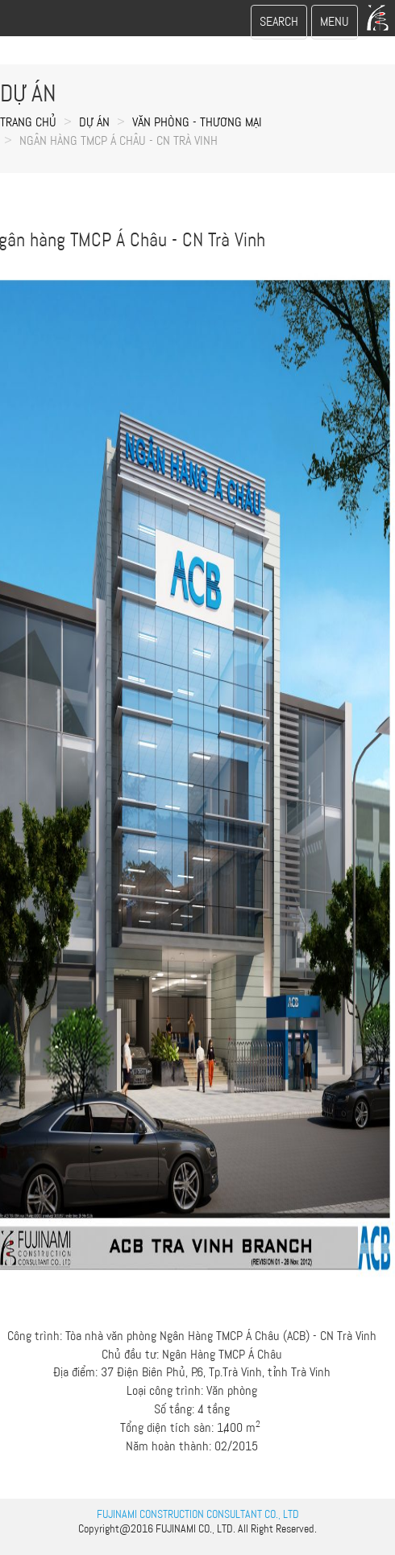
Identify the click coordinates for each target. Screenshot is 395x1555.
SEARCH (278, 25)
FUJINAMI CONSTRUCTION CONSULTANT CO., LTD (198, 1514)
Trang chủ (28, 122)
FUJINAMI (176, 1528)
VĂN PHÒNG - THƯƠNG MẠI (197, 122)
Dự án (94, 122)
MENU (338, 25)
